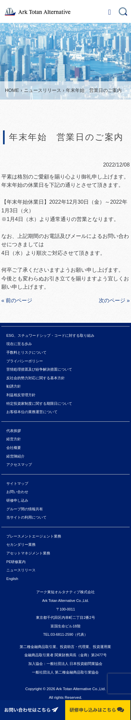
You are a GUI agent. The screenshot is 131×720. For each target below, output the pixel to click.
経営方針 (13, 439)
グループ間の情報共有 (24, 509)
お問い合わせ (17, 492)
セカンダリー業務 (21, 544)
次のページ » (114, 300)
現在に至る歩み (19, 344)
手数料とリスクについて (26, 352)
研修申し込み (17, 500)
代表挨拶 (13, 431)
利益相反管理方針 (21, 395)
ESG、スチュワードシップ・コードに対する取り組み (50, 335)
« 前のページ (16, 300)
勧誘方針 (13, 386)
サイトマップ (17, 483)
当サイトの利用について (26, 517)
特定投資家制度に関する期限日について (39, 403)
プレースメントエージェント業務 (33, 536)
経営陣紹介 (15, 456)
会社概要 (13, 448)
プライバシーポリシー (24, 361)
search (123, 10)
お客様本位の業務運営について (32, 412)
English (12, 579)
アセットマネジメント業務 (28, 553)
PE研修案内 (16, 562)
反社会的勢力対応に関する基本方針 (35, 378)
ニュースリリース (21, 570)
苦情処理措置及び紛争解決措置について (39, 369)
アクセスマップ (19, 465)
